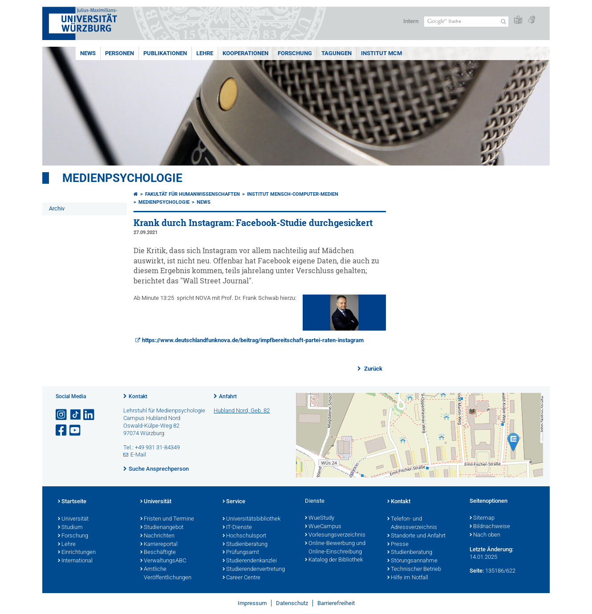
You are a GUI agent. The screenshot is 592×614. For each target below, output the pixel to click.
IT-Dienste (237, 528)
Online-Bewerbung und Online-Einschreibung (335, 548)
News (88, 53)
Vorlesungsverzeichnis (335, 535)
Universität (73, 519)
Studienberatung (245, 545)
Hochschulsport (244, 536)
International (75, 561)
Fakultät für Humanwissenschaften (192, 194)
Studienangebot (161, 528)
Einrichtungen (77, 553)
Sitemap (482, 518)
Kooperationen (245, 53)
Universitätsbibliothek (251, 519)
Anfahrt (228, 396)
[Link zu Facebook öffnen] (62, 430)
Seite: (477, 570)
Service (234, 502)
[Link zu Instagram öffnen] (62, 415)
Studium (70, 528)
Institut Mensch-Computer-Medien (292, 194)
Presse (398, 545)
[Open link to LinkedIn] (89, 415)
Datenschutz (292, 603)
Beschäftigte (158, 553)
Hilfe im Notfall (407, 578)
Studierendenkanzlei (250, 561)
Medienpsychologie (122, 178)
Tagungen (336, 53)
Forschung (295, 53)
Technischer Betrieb (414, 570)
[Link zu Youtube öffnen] (75, 430)
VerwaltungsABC (163, 561)
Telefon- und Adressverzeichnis (412, 523)
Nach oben (485, 535)
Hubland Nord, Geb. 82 (242, 410)
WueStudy (319, 518)
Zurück (372, 368)
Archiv (57, 208)
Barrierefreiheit (336, 603)
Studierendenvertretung (254, 570)
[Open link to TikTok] (75, 415)
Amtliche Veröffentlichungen (165, 574)
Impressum (252, 603)
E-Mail (138, 454)
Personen (119, 53)
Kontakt (138, 396)
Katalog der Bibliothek (334, 560)
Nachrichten (157, 536)
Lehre (204, 53)
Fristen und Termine (167, 519)
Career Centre (241, 578)
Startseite (72, 502)
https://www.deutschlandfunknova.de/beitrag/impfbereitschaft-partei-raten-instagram (253, 340)
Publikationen (165, 53)
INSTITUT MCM (381, 53)
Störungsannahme (412, 561)
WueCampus (323, 527)
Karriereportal (159, 545)
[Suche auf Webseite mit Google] (466, 21)
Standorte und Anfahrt (416, 536)
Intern (410, 21)
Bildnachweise (490, 527)
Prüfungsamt (241, 553)
